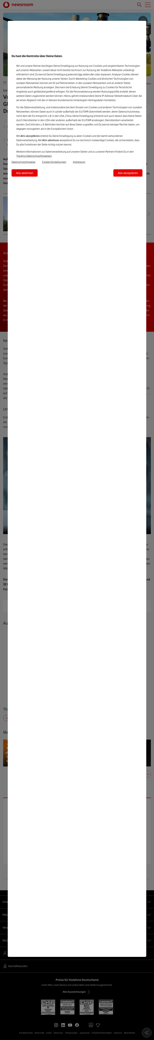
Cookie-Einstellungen (54, 162)
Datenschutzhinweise (23, 162)
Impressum (79, 162)
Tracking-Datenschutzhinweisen (34, 156)
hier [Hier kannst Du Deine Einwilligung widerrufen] (80, 74)
